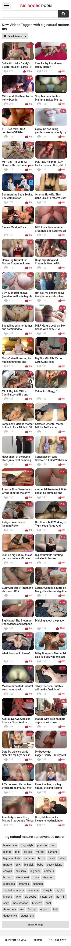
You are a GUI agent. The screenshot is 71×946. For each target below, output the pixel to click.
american (33, 890)
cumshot (53, 851)
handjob (38, 883)
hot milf (61, 896)
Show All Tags (35, 924)
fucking (32, 909)
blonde (7, 851)
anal (48, 903)
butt (55, 909)
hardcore (29, 858)
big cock (35, 871)
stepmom (48, 877)
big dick (28, 864)
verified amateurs (13, 890)
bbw (18, 864)
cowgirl (7, 871)
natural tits (46, 896)
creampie (24, 883)
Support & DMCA (15, 940)
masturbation (20, 903)
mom (36, 877)
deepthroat (22, 877)
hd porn (7, 877)
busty (41, 858)
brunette (37, 903)
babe (40, 864)
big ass (27, 851)
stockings (9, 883)
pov (53, 845)
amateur (49, 871)
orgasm (44, 909)
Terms (38, 940)
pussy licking (54, 864)
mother (40, 851)
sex (22, 909)
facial (51, 858)
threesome (9, 909)
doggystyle (26, 845)
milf (17, 851)
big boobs (30, 896)
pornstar (42, 845)
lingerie (7, 896)
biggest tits (27, 915)
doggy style (10, 915)
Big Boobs (36, 5)
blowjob (47, 890)
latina (62, 858)
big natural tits (11, 858)
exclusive (21, 871)
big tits (59, 890)
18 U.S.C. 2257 (57, 940)
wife (18, 896)
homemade (10, 845)
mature (7, 864)
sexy (6, 903)
